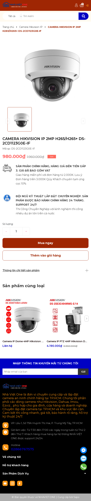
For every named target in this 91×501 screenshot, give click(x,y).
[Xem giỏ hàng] (81, 5)
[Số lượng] (16, 231)
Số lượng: (7, 224)
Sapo (76, 497)
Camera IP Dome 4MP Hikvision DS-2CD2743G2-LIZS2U (23, 341)
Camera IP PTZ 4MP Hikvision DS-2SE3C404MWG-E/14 (67, 341)
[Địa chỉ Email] (45, 371)
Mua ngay (45, 243)
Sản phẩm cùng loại (23, 285)
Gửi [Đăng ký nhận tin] (83, 371)
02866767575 (22, 449)
